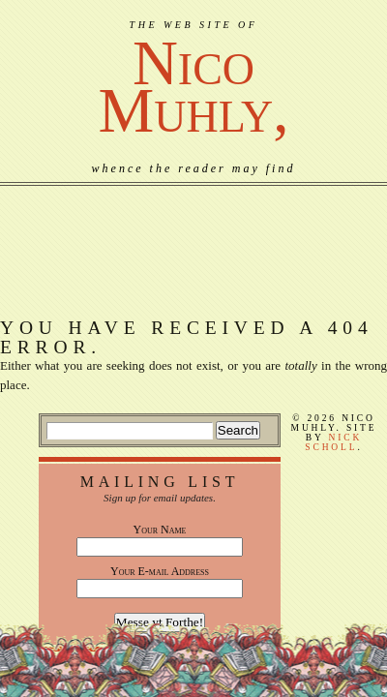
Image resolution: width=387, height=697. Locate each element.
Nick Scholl (333, 442)
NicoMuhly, (193, 86)
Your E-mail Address (159, 571)
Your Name (160, 529)
